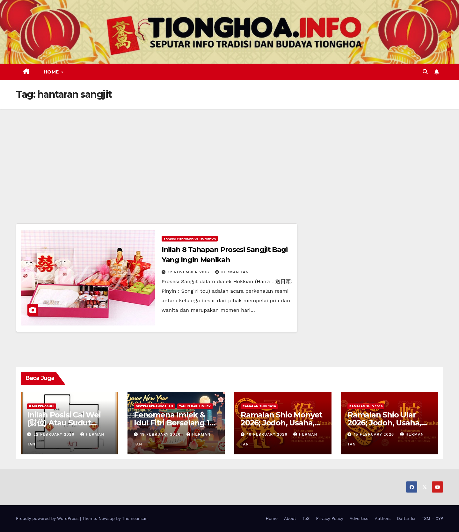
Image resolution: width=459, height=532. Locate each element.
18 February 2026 (268, 434)
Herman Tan (232, 272)
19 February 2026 (161, 434)
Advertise (359, 518)
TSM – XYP (432, 518)
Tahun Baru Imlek (195, 406)
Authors (383, 518)
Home (52, 72)
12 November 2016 (189, 272)
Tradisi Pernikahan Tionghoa (190, 238)
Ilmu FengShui (41, 406)
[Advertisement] (229, 156)
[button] (425, 72)
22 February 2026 (54, 434)
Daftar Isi (406, 518)
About (290, 518)
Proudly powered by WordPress (48, 518)
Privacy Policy (329, 518)
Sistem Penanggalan (154, 406)
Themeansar (134, 518)
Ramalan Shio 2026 (259, 406)
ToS (306, 518)
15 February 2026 (375, 434)
